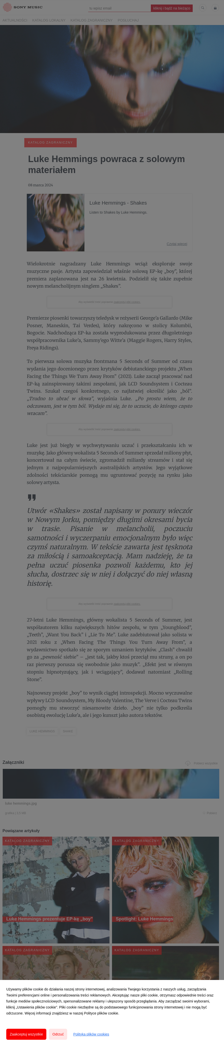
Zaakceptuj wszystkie (26, 1034)
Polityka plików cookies (91, 1034)
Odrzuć (58, 1034)
